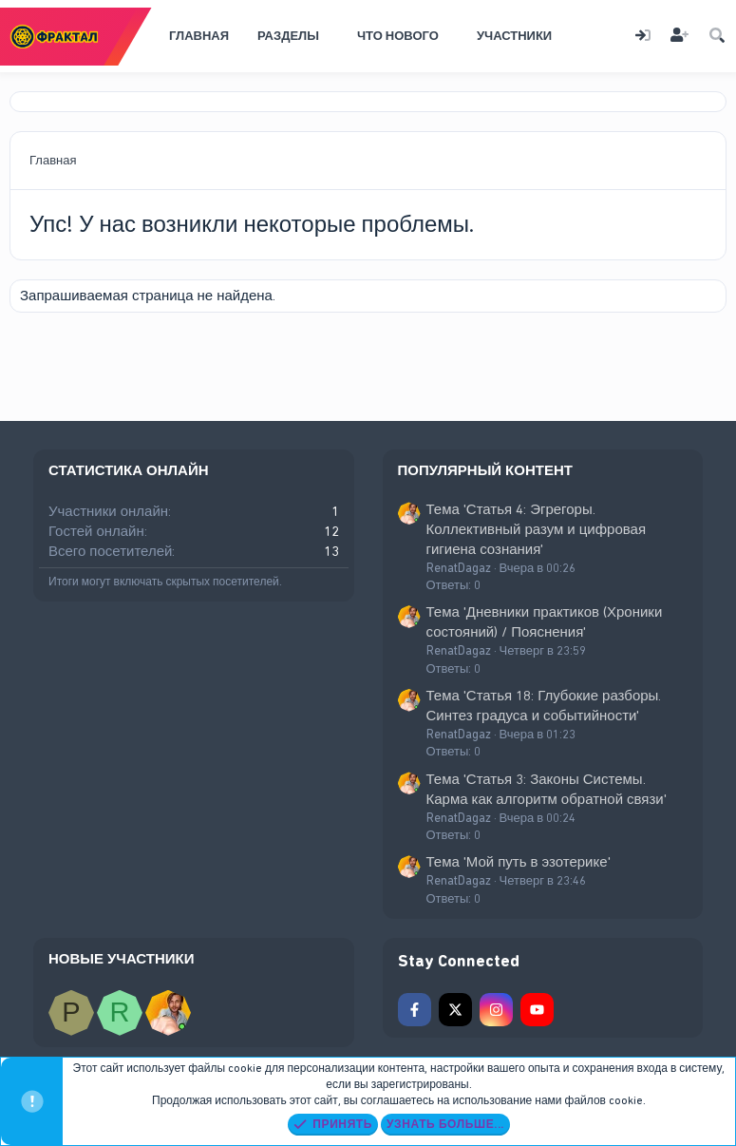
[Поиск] (717, 36)
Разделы (288, 36)
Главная (199, 36)
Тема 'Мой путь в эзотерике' (518, 861)
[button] (332, 36)
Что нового (398, 36)
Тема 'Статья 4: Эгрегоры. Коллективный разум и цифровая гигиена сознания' (536, 529)
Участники (514, 36)
